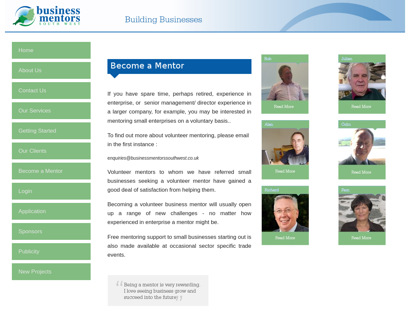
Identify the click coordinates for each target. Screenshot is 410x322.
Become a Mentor (40, 171)
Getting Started (37, 131)
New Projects (34, 272)
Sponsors (30, 231)
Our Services (34, 111)
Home (25, 50)
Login (25, 191)
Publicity (28, 251)
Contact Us (32, 90)
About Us (30, 70)
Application (32, 211)
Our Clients (32, 151)
